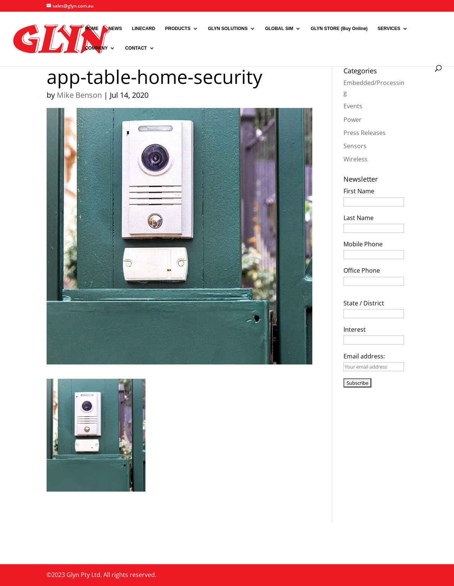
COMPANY (96, 48)
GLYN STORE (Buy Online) (339, 28)
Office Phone (362, 270)
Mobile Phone (363, 244)
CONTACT (136, 48)
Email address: (364, 356)
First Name (359, 191)
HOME (91, 28)
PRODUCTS (177, 28)
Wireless (356, 159)
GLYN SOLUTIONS (228, 28)
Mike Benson (79, 95)
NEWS (115, 28)
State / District (364, 303)
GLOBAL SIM (279, 28)
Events (353, 106)
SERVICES (389, 28)
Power (353, 119)
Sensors (355, 146)
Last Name (359, 218)
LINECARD (143, 28)
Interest (355, 329)
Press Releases (365, 133)
